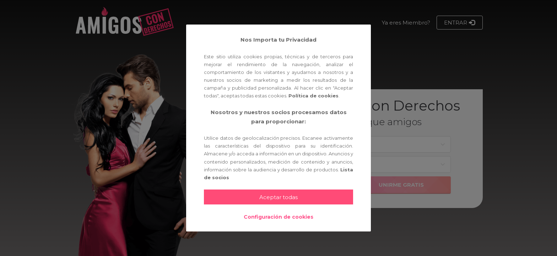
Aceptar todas (278, 197)
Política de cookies (313, 95)
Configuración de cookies (278, 217)
